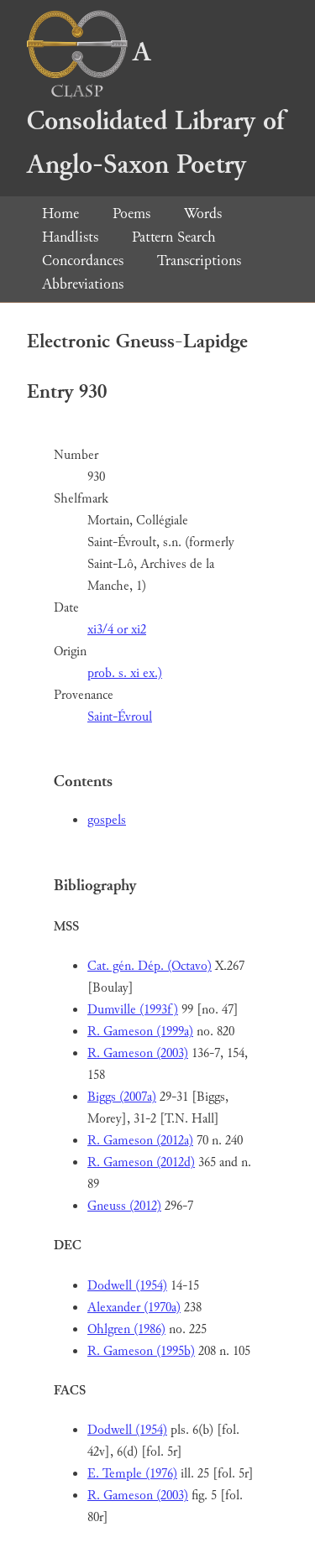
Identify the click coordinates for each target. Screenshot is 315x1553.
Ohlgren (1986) (126, 1329)
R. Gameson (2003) (137, 1053)
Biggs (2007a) (121, 1097)
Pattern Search (174, 237)
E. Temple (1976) (132, 1473)
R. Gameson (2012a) (140, 1140)
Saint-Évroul (119, 717)
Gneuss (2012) (124, 1206)
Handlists (70, 237)
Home (60, 213)
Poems (131, 213)
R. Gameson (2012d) (141, 1162)
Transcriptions (199, 260)
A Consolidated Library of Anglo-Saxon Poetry (155, 109)
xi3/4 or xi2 (116, 629)
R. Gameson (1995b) (141, 1351)
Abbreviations (82, 284)
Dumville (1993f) (132, 1009)
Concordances (82, 260)
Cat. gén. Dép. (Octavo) (149, 966)
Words (203, 213)
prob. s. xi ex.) (124, 673)
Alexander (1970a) (134, 1307)
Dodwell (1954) (127, 1285)
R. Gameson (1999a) (140, 1031)
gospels (106, 820)
